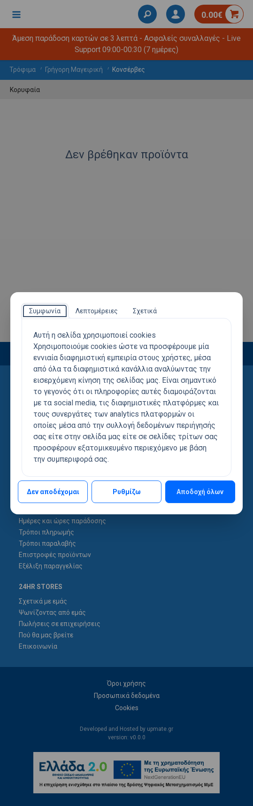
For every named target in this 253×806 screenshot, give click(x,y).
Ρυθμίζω (127, 492)
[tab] (45, 310)
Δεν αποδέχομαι (53, 492)
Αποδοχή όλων (199, 492)
